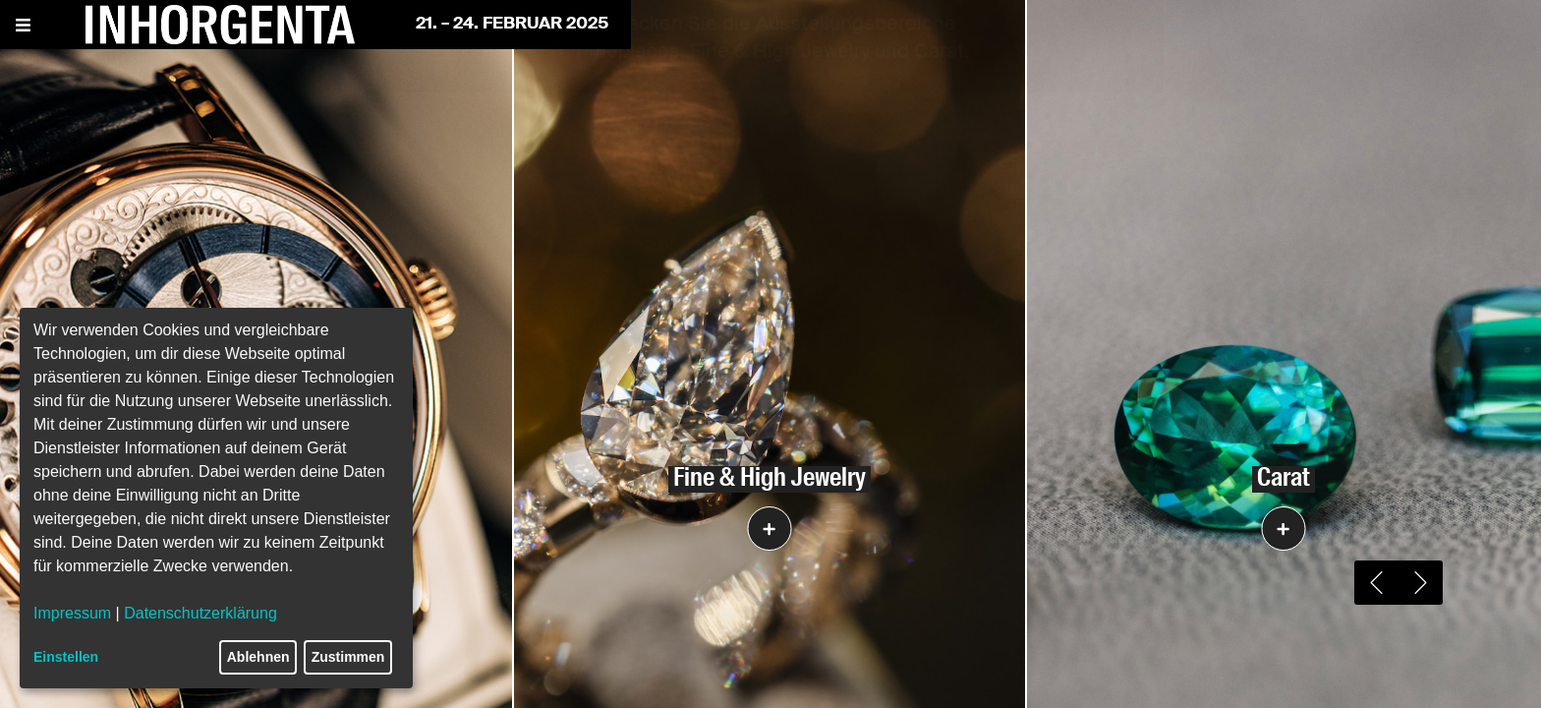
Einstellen (65, 657)
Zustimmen (348, 657)
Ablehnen (258, 657)
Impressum (72, 613)
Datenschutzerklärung (200, 613)
